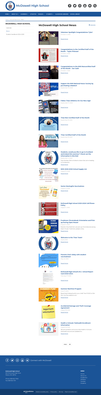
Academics (84, 377)
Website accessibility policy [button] (42, 391)
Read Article (64, 39)
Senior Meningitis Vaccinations (72, 186)
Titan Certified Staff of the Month (73, 135)
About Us (83, 375)
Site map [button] (61, 391)
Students (83, 383)
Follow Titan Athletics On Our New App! (76, 101)
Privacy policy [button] (54, 391)
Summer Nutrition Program (71, 289)
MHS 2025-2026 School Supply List (74, 169)
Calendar (9, 28)
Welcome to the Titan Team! (71, 237)
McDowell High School (15, 19)
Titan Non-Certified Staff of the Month (75, 118)
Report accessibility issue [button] (71, 391)
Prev (65, 344)
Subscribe (92, 25)
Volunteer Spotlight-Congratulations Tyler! (77, 32)
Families (83, 381)
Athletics (83, 379)
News (8, 31)
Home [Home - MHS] (82, 374)
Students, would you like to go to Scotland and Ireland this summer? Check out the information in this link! (77, 154)
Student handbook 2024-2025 (15, 34)
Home (7, 19)
